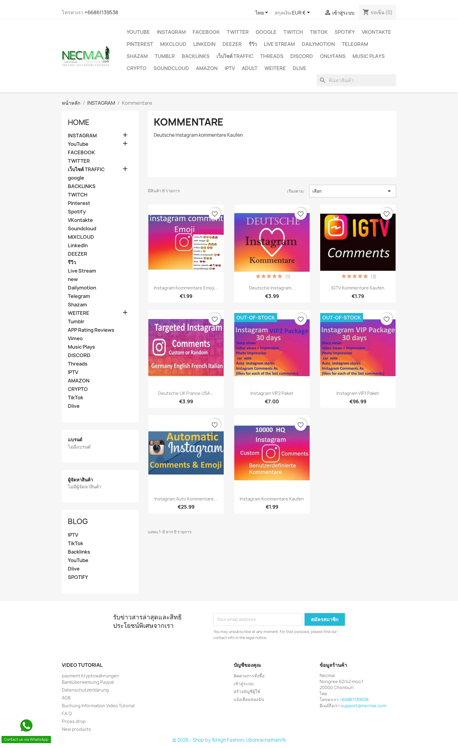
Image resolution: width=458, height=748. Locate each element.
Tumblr (165, 56)
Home (79, 122)
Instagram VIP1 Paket (357, 393)
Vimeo (75, 338)
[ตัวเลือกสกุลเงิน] (302, 13)
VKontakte (376, 32)
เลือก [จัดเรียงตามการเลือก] (352, 191)
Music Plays (368, 56)
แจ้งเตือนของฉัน (249, 699)
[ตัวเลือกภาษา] (262, 13)
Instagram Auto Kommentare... (185, 499)
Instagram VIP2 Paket (271, 393)
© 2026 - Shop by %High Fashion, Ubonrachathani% (229, 740)
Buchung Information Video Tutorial (98, 705)
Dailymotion (318, 44)
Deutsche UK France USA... (185, 393)
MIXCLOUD (173, 44)
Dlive (299, 68)
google (266, 32)
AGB (66, 698)
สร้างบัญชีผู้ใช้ (247, 691)
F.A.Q (67, 713)
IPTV (230, 68)
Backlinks (79, 552)
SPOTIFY (78, 577)
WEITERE (275, 68)
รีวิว (253, 44)
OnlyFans (333, 56)
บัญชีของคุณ (247, 665)
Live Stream (279, 44)
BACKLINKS (196, 56)
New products (76, 729)
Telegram (355, 44)
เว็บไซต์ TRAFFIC (234, 56)
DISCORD (301, 56)
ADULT (249, 68)
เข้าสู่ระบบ (244, 683)
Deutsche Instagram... (272, 288)
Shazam (137, 56)
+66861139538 (101, 12)
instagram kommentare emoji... (186, 288)
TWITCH (293, 32)
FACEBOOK (206, 32)
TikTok (319, 32)
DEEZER (232, 44)
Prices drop (74, 721)
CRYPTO (137, 68)
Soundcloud (171, 68)
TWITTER (238, 32)
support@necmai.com (363, 705)
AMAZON (207, 68)
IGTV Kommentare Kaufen (357, 288)
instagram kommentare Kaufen (272, 499)
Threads (271, 56)
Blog (78, 521)
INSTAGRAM (171, 32)
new (73, 279)
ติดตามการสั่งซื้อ (249, 676)
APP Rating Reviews (91, 330)
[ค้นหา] (356, 80)
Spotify (345, 32)
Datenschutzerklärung (85, 690)
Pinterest (140, 44)
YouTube (138, 32)
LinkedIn (204, 44)
